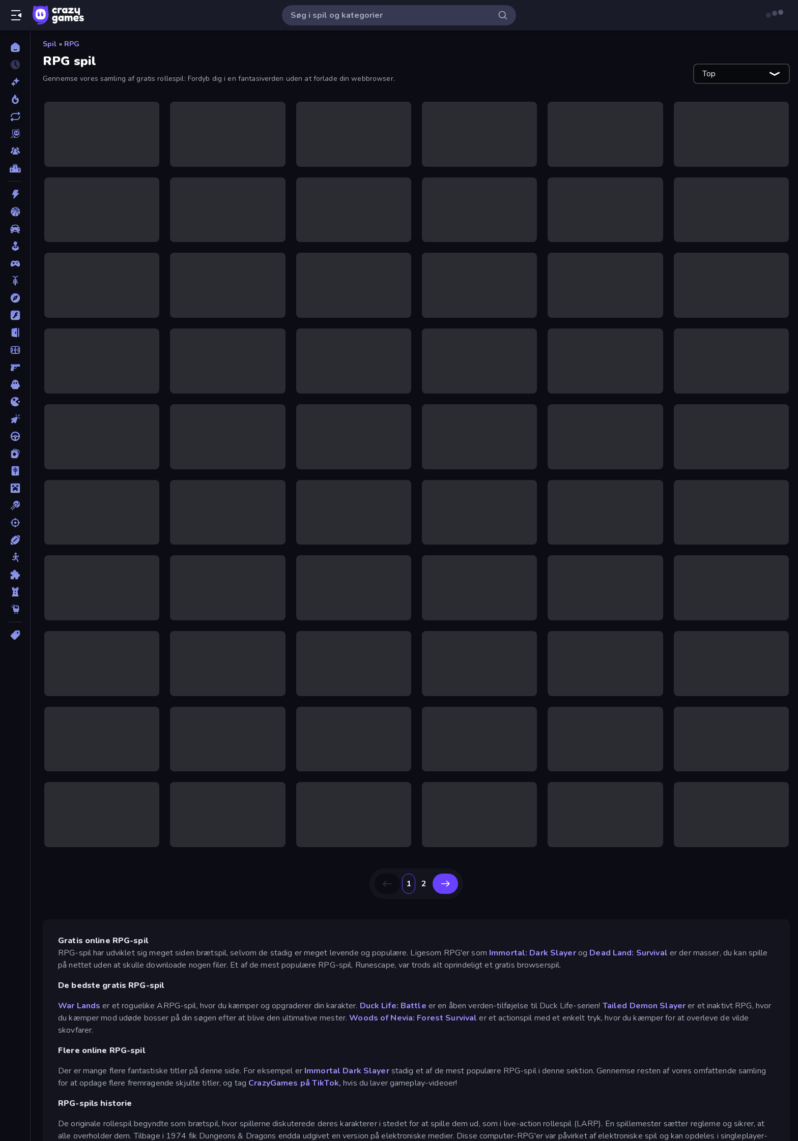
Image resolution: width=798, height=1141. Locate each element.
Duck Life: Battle (393, 1005)
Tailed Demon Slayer (644, 1005)
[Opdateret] (15, 116)
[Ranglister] (15, 168)
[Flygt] (15, 332)
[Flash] (15, 315)
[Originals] (15, 133)
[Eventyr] (15, 298)
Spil (50, 44)
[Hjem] (15, 47)
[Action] (15, 194)
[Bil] (15, 228)
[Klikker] (15, 419)
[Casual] (15, 246)
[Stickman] (15, 557)
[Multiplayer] (15, 151)
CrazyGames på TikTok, (294, 1083)
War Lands (79, 1005)
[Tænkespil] (15, 574)
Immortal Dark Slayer (346, 1070)
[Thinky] (15, 609)
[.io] (15, 401)
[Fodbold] (15, 349)
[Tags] (15, 635)
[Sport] (15, 540)
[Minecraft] (15, 488)
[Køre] (15, 436)
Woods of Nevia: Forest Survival (413, 1018)
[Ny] (15, 82)
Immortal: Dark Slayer (532, 952)
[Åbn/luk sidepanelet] (16, 15)
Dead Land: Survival (628, 952)
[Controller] (15, 263)
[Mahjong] (15, 470)
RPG (71, 44)
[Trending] (15, 99)
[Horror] (15, 384)
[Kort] (15, 453)
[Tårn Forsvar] (15, 591)
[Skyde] (15, 522)
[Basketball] (15, 211)
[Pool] (15, 505)
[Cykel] (15, 280)
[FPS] (15, 367)
